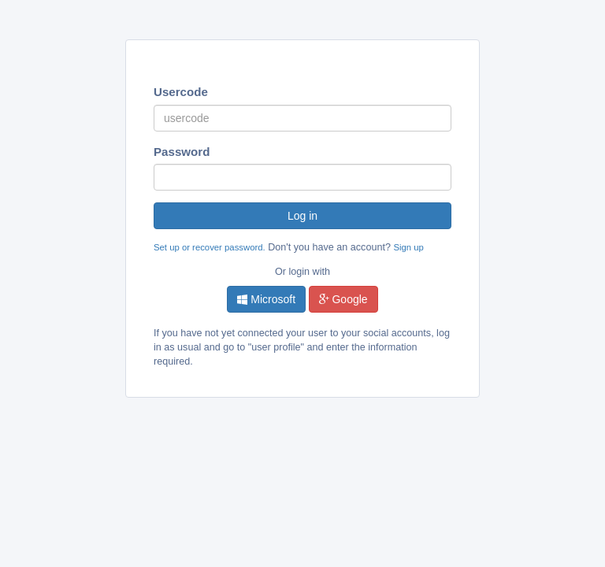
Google (343, 299)
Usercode (181, 91)
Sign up (408, 247)
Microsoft (266, 299)
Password (182, 151)
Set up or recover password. (209, 247)
